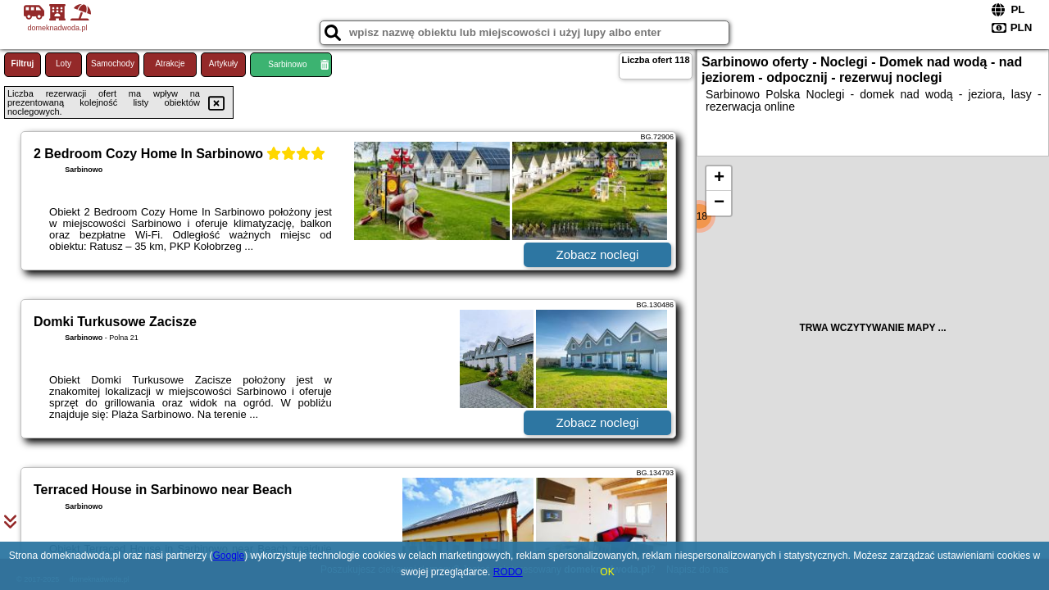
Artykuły (223, 63)
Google (229, 555)
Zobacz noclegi (597, 254)
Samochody (112, 63)
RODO (508, 572)
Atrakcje (169, 63)
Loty (63, 63)
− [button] (719, 203)
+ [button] (719, 178)
